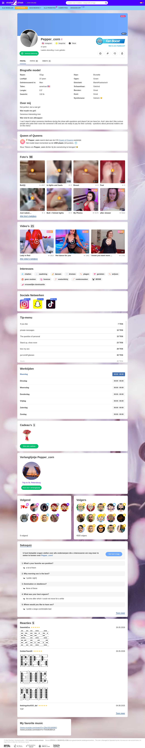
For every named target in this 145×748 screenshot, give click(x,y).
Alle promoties (50, 8)
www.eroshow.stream (36, 740)
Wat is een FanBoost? (117, 46)
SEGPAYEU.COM (62, 740)
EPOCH (52, 740)
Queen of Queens (66, 140)
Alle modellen (7, 8)
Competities (63, 8)
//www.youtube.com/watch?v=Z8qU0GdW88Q (38, 728)
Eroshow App (76, 8)
